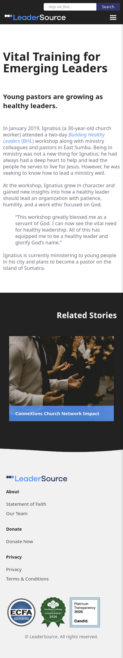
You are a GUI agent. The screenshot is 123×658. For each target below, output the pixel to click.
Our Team (16, 513)
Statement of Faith (26, 504)
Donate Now (19, 541)
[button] (113, 17)
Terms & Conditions (27, 579)
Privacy (14, 569)
